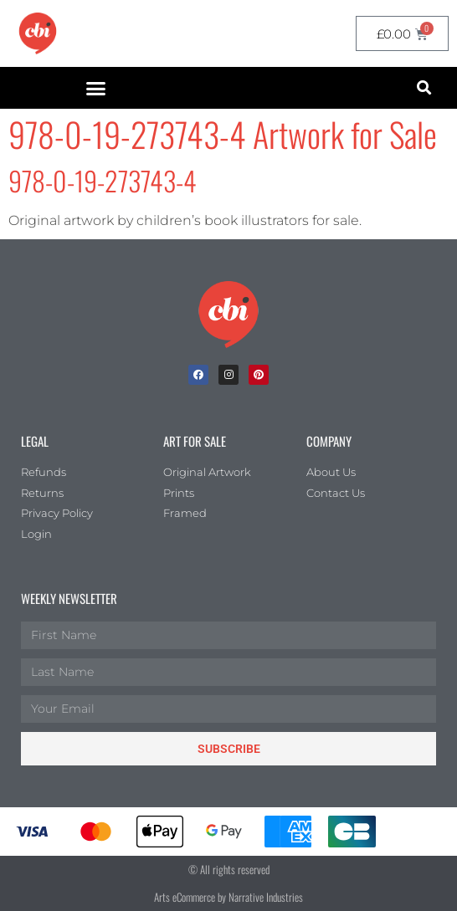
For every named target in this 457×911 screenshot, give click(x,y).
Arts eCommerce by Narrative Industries (228, 896)
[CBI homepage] (38, 33)
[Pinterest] (259, 375)
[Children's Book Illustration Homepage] (228, 314)
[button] (96, 88)
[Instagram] (228, 375)
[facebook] (198, 375)
